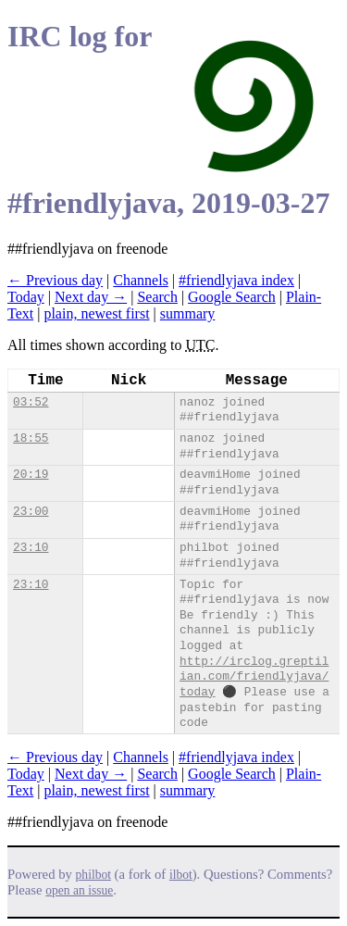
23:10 (30, 548)
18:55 (30, 438)
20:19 (30, 475)
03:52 (30, 402)
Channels (140, 280)
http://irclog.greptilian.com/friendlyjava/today (254, 677)
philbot (93, 875)
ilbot (180, 875)
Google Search (232, 297)
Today (25, 297)
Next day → (91, 297)
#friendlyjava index (236, 280)
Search (157, 297)
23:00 (30, 512)
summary (188, 313)
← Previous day (55, 280)
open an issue (79, 890)
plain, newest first (96, 313)
